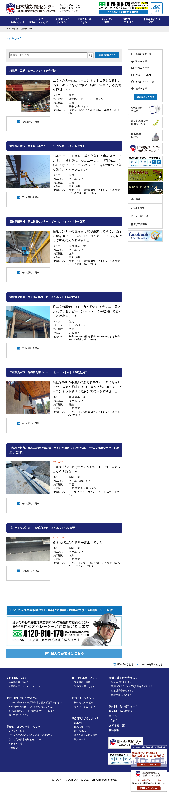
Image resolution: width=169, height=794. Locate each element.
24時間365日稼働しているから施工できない (31, 706)
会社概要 (13, 748)
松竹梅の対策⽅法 (83, 702)
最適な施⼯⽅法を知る (85, 735)
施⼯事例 (78, 723)
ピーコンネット (99, 99)
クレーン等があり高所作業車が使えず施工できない (35, 702)
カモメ (110, 492)
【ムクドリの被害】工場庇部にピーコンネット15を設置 (42, 527)
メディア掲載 (15, 743)
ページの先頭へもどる (151, 664)
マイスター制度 (17, 731)
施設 (71, 404)
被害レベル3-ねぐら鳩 (80, 110)
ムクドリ (82, 492)
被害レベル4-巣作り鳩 (104, 110)
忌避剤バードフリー (79, 99)
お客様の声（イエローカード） (25, 686)
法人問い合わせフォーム (123, 706)
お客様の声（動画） (19, 682)
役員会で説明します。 (122, 682)
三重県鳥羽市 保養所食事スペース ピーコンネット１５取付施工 (48, 372)
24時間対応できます (84, 686)
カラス (72, 492)
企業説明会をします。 (122, 690)
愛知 (71, 175)
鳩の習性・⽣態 (82, 727)
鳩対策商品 (80, 731)
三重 (83, 246)
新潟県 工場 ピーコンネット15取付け (33, 70)
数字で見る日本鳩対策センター (25, 739)
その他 (92, 488)
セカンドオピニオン (84, 706)
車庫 (71, 329)
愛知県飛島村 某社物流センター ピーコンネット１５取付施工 (47, 221)
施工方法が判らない (19, 715)
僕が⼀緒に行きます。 (122, 694)
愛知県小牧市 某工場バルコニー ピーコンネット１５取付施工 (47, 146)
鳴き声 (84, 106)
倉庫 (71, 253)
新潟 (71, 95)
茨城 (71, 477)
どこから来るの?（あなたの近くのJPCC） (31, 735)
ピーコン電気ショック (80, 481)
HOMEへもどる (125, 664)
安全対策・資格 (82, 682)
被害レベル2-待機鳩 (79, 190)
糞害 (77, 106)
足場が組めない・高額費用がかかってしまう (32, 711)
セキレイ (92, 193)
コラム (113, 716)
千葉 (77, 477)
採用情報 (114, 730)
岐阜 (77, 246)
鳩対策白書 (80, 739)
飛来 (71, 106)
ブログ (113, 720)
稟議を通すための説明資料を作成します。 (133, 686)
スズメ (91, 492)
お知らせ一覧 (117, 725)
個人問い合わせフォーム (123, 711)
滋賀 (71, 321)
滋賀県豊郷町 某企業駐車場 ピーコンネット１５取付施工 (44, 297)
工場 (71, 102)
